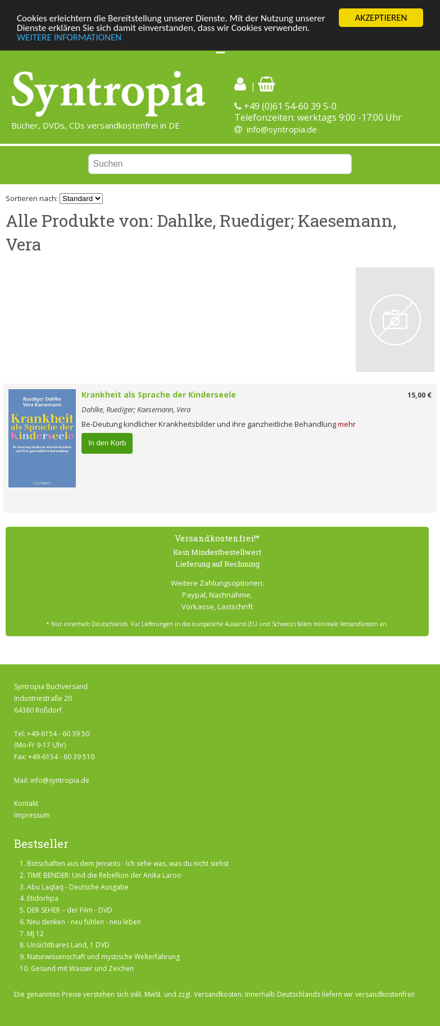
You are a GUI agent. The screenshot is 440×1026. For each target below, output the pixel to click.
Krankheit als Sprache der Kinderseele (158, 394)
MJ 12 (35, 933)
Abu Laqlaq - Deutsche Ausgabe (78, 887)
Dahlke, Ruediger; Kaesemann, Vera (135, 409)
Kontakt (26, 803)
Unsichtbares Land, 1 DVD (68, 945)
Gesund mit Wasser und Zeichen (82, 968)
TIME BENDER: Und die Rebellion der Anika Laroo (104, 875)
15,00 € (419, 395)
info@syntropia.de (282, 129)
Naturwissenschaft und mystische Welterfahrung (103, 956)
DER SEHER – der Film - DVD (69, 910)
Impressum (32, 815)
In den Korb (107, 443)
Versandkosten (218, 994)
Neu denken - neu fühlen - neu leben (84, 922)
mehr (347, 424)
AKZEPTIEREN (381, 18)
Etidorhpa (42, 898)
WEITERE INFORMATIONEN (69, 37)
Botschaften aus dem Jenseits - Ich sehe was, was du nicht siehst (128, 863)
